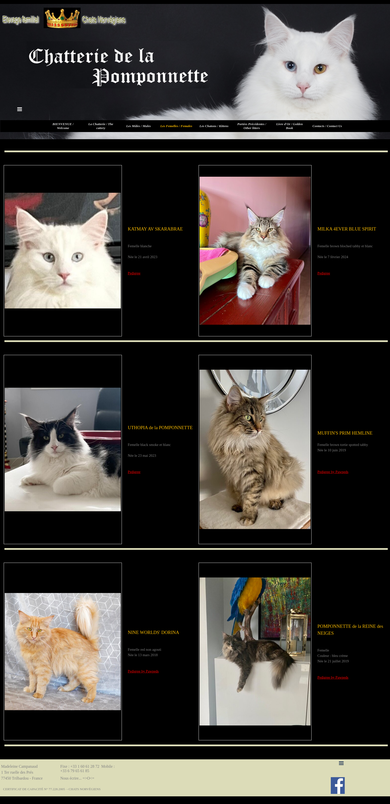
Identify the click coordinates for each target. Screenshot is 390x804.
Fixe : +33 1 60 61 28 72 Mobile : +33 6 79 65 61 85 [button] (88, 768)
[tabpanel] (160, 251)
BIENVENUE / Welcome (63, 126)
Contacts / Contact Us (327, 126)
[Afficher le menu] (19, 109)
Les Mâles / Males (138, 126)
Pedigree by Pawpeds (332, 472)
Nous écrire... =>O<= (77, 778)
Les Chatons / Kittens (214, 126)
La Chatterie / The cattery (100, 126)
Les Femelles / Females (176, 126)
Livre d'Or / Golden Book (289, 126)
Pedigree (134, 273)
